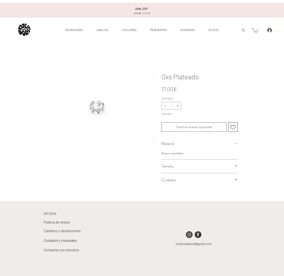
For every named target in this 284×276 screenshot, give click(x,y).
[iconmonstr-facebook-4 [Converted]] (198, 234)
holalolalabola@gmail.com (193, 244)
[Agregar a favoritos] (233, 127)
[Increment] (178, 105)
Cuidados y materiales (60, 240)
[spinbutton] (171, 105)
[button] (213, 30)
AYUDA (50, 214)
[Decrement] (164, 105)
